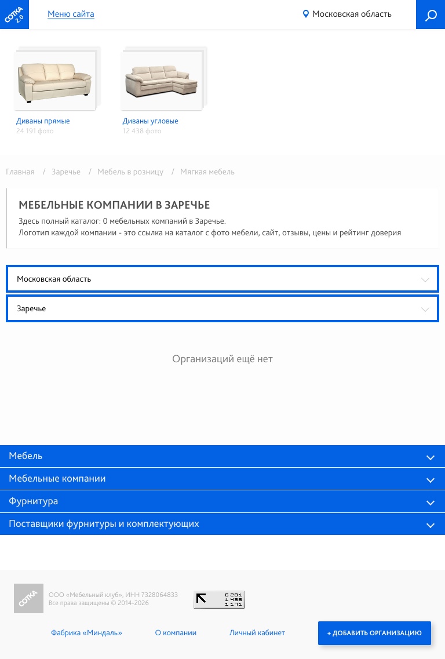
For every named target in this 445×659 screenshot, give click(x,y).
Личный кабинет (257, 633)
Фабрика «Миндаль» (86, 633)
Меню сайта (71, 14)
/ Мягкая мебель (200, 171)
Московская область (352, 13)
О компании (175, 633)
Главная (20, 171)
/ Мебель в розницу (124, 171)
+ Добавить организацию (374, 633)
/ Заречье (59, 171)
